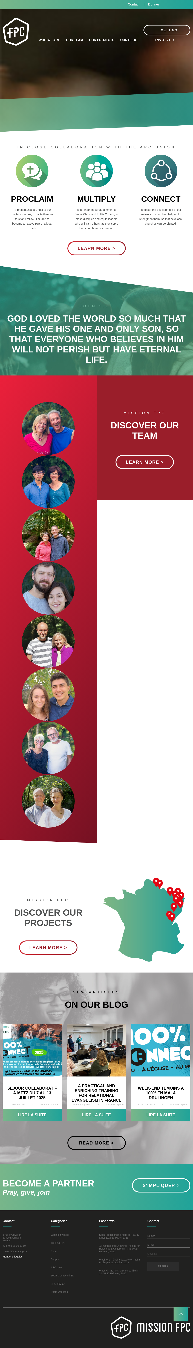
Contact (133, 4)
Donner (153, 4)
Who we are (49, 40)
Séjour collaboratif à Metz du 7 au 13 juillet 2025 (32, 1093)
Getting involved (60, 1234)
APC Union (57, 1267)
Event (54, 1251)
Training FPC (58, 1243)
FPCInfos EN (58, 1283)
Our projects (101, 40)
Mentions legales (13, 1256)
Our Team (74, 40)
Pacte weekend (59, 1291)
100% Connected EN (62, 1275)
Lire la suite (32, 1115)
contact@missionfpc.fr (15, 1251)
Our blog (128, 40)
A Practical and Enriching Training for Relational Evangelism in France (96, 1093)
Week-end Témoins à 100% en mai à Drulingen (161, 1093)
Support (55, 1259)
